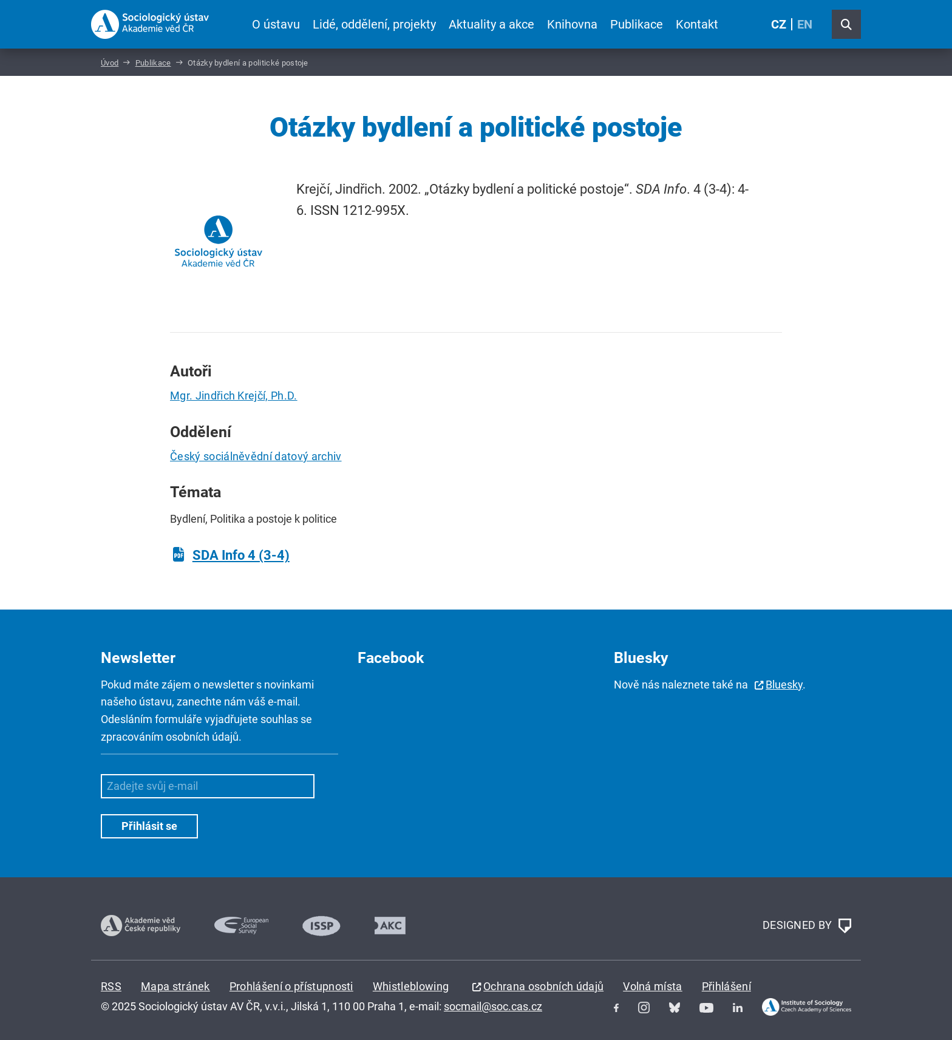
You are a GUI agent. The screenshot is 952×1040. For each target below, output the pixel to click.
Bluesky (784, 684)
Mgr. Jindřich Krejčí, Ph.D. (234, 395)
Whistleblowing (411, 986)
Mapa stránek (175, 986)
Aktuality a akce (491, 24)
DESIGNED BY (807, 926)
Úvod (109, 62)
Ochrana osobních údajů (543, 986)
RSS (111, 986)
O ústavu (276, 24)
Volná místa (652, 986)
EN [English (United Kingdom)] (804, 24)
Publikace (636, 24)
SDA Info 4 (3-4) (241, 555)
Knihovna (572, 24)
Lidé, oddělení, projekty (374, 24)
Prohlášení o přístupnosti (291, 986)
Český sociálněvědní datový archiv (256, 456)
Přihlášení (726, 986)
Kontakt (697, 24)
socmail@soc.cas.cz (493, 1006)
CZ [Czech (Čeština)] (778, 24)
